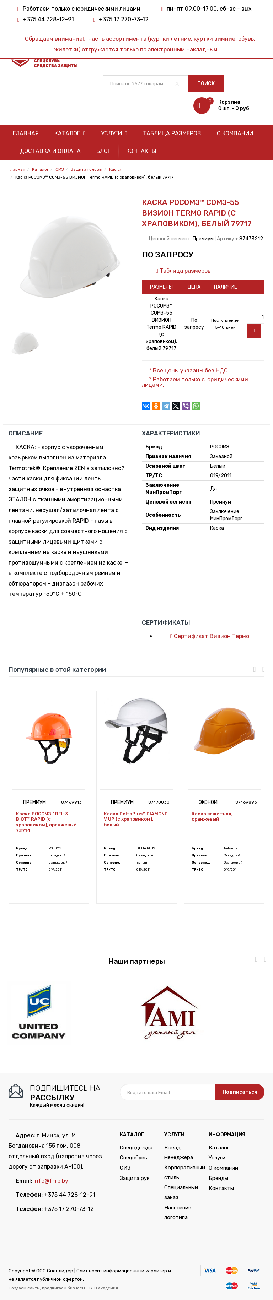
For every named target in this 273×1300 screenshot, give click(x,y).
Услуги (114, 133)
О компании (235, 133)
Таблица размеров (172, 133)
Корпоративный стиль (181, 1172)
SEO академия (103, 1287)
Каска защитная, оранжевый (212, 816)
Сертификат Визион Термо (206, 636)
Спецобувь (133, 1157)
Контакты (141, 151)
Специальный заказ (181, 1192)
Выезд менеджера (178, 1152)
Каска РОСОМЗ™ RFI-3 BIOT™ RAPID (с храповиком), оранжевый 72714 (46, 822)
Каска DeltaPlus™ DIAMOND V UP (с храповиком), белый (136, 819)
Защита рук (135, 1178)
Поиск (206, 84)
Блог (103, 151)
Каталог (69, 133)
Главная (26, 133)
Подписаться (240, 1092)
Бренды (218, 1178)
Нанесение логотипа (177, 1212)
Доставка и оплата (50, 151)
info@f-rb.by (50, 1180)
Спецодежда (136, 1147)
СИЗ (125, 1168)
